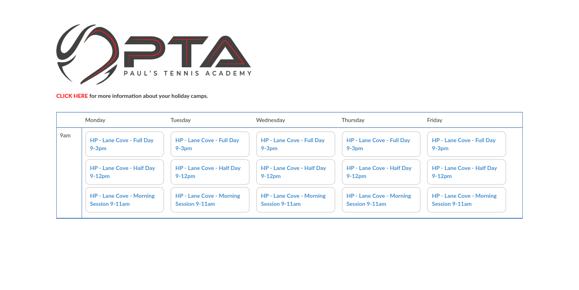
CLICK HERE (72, 95)
